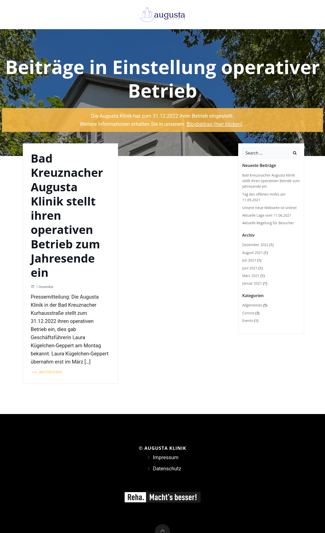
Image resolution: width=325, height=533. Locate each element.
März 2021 (250, 275)
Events (247, 320)
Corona (248, 313)
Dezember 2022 (255, 244)
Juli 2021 (249, 260)
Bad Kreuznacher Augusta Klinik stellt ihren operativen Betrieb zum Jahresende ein (271, 181)
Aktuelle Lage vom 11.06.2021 (266, 215)
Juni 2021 (249, 268)
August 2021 (252, 252)
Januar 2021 (252, 283)
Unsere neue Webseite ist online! (269, 207)
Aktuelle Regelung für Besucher (268, 222)
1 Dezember (42, 287)
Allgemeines (252, 305)
